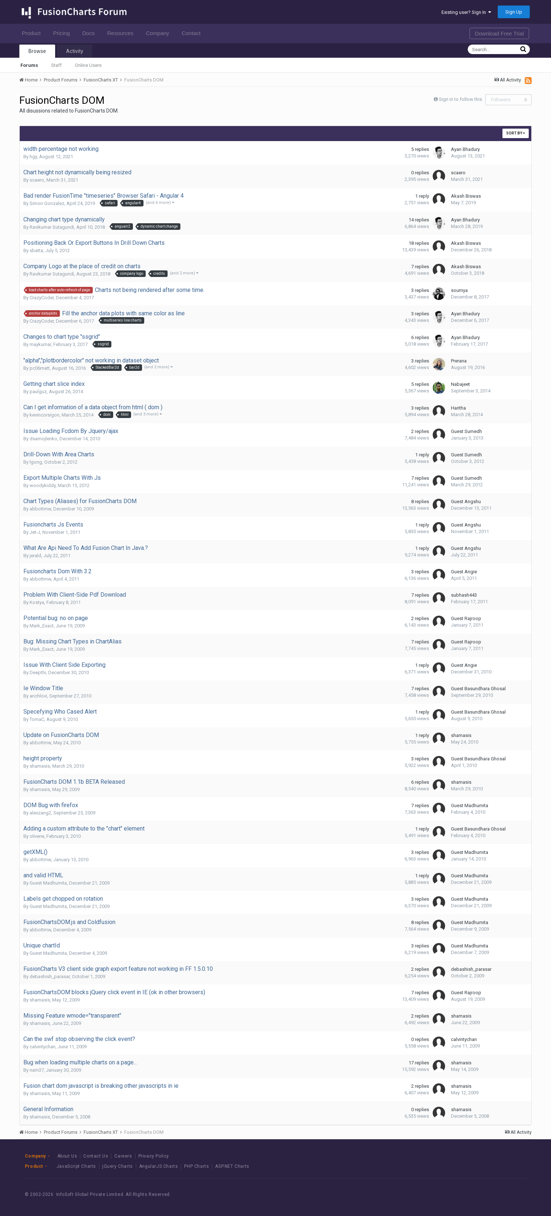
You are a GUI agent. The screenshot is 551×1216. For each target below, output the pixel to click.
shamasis (461, 735)
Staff (56, 65)
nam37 (37, 1070)
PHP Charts (196, 1166)
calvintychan (43, 1046)
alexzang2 (40, 813)
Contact (192, 33)
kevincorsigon (45, 415)
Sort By (515, 133)
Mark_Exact (42, 625)
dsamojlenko (43, 438)
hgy (33, 156)
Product (33, 33)
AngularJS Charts (158, 1166)
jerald (35, 555)
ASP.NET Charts (232, 1166)
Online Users (88, 65)
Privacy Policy (153, 1156)
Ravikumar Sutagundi (52, 227)
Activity (74, 51)
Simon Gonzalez (47, 203)
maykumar (40, 344)
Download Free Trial (499, 33)
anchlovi (38, 696)
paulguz (38, 391)
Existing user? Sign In (466, 12)
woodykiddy (43, 485)
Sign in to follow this (460, 99)
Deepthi (38, 672)
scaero (37, 180)
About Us (67, 1156)
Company (159, 33)
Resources (122, 33)
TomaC (37, 719)
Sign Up (513, 12)
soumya (459, 290)
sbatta (36, 250)
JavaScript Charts (76, 1166)
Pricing (63, 33)
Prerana (459, 361)
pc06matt (40, 368)
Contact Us (95, 1156)
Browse (37, 51)
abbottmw (40, 509)
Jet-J (35, 532)
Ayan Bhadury (465, 149)
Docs (90, 33)
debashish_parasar (50, 976)
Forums (29, 65)
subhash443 (464, 595)
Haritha (458, 408)
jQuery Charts (117, 1166)
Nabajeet (460, 384)
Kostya (37, 602)
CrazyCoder (42, 297)
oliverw (37, 836)
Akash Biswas (466, 196)
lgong (36, 462)
